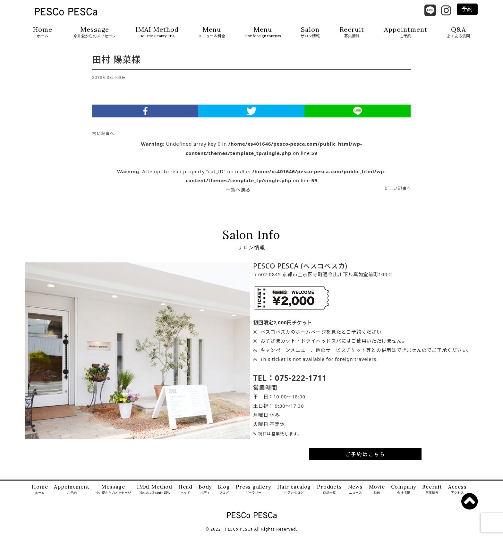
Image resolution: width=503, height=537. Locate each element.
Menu (211, 32)
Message (94, 32)
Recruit (352, 32)
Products (329, 493)
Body (205, 493)
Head (185, 493)
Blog (224, 493)
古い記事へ (103, 136)
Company (403, 493)
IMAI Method (157, 32)
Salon (310, 32)
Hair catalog (294, 493)
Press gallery (253, 493)
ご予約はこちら (365, 457)
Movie (377, 493)
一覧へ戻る (238, 192)
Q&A (458, 32)
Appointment (405, 32)
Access (457, 493)
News (355, 493)
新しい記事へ (398, 191)
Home (42, 32)
